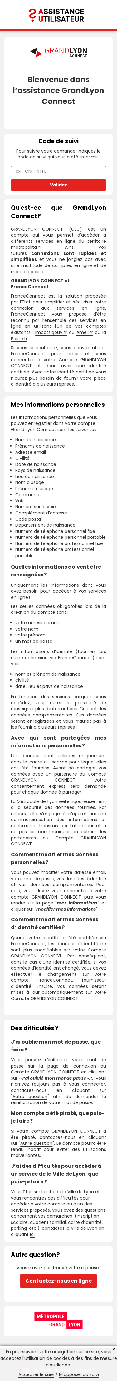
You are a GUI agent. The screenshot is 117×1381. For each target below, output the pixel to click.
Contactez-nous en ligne (58, 1281)
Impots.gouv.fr (51, 332)
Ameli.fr (84, 332)
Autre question (29, 1096)
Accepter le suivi (36, 1374)
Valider (58, 185)
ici (32, 1234)
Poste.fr (19, 339)
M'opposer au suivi (79, 1374)
